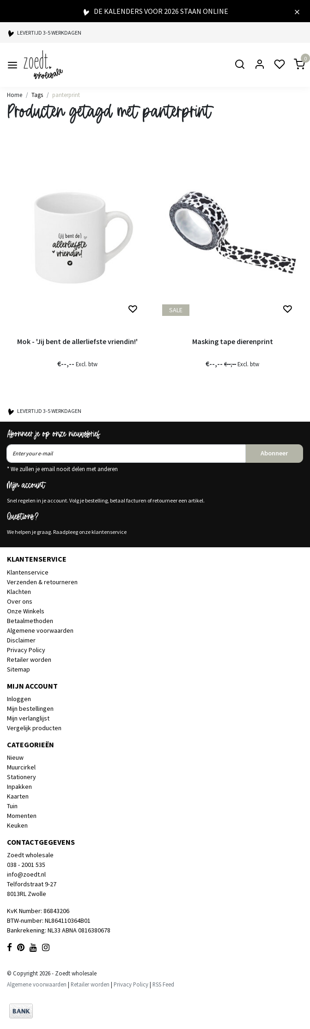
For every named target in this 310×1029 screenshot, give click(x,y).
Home (14, 94)
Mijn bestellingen (30, 708)
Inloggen (19, 699)
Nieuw (15, 757)
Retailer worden (29, 659)
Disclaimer (21, 640)
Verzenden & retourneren (42, 582)
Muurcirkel (21, 767)
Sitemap (18, 669)
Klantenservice (28, 572)
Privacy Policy (26, 650)
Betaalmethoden (30, 621)
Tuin (12, 806)
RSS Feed (163, 984)
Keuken (17, 825)
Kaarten (18, 796)
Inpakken (19, 786)
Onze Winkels (25, 611)
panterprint (66, 94)
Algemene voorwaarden (40, 630)
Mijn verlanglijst (28, 718)
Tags (37, 94)
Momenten (21, 815)
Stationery (21, 777)
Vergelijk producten (34, 728)
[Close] (297, 11)
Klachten (19, 591)
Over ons (19, 601)
